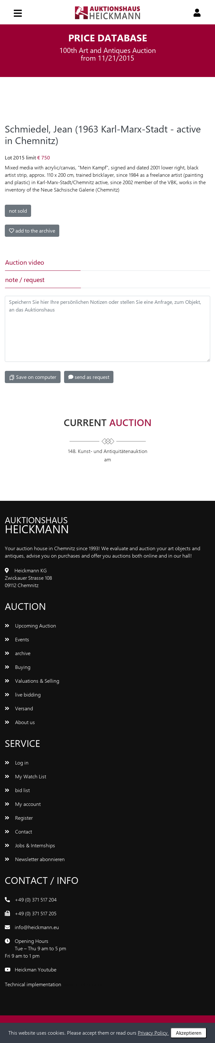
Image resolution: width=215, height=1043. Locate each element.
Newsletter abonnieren (35, 859)
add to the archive (32, 230)
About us (20, 722)
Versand (19, 708)
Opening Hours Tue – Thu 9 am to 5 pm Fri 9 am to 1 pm (35, 948)
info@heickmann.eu (37, 927)
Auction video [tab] (24, 262)
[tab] (117, 262)
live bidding (23, 694)
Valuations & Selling (32, 680)
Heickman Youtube (35, 969)
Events (17, 639)
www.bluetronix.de (82, 984)
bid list (17, 790)
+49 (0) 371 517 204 (36, 899)
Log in (17, 762)
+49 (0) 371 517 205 (35, 913)
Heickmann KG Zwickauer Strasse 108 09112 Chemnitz (28, 577)
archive (17, 653)
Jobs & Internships (30, 845)
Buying (17, 666)
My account (23, 803)
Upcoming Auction (30, 625)
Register (19, 817)
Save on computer (32, 376)
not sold (18, 210)
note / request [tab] (25, 279)
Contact (18, 831)
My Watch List (25, 776)
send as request (88, 376)
